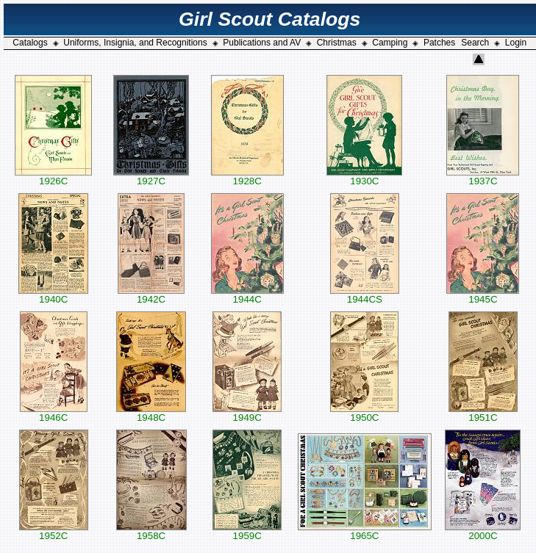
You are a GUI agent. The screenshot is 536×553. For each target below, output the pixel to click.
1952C (53, 531)
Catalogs (29, 42)
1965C (365, 531)
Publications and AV (262, 42)
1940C (53, 295)
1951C (483, 413)
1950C (364, 413)
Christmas (337, 42)
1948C (151, 413)
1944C (247, 295)
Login (515, 42)
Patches (439, 42)
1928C (247, 177)
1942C (151, 295)
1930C (364, 177)
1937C (482, 177)
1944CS (364, 295)
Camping (389, 42)
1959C (247, 531)
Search (475, 42)
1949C (247, 413)
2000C (483, 531)
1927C (151, 177)
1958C (151, 531)
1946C (53, 413)
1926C (53, 177)
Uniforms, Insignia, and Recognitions (135, 42)
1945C (482, 295)
